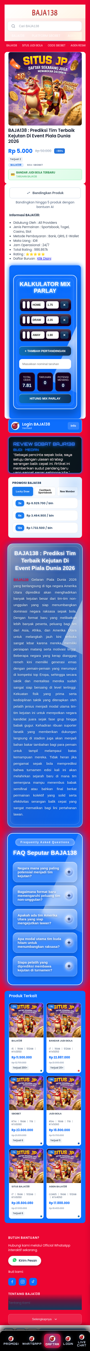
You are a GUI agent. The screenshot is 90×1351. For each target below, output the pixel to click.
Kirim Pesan (24, 1261)
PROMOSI (11, 1341)
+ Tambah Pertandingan (45, 351)
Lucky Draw (22, 491)
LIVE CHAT (81, 1341)
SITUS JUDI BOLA (32, 45)
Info (73, 426)
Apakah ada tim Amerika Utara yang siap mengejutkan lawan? (37, 919)
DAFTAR (52, 1341)
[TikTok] (33, 1282)
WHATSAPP (32, 1341)
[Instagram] (22, 1282)
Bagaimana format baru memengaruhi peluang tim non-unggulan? (39, 895)
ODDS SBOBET (56, 45)
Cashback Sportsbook (45, 491)
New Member (67, 491)
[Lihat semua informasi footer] (45, 1319)
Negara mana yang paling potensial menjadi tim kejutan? (38, 872)
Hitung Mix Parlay (45, 398)
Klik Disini (44, 258)
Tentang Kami (19, 1303)
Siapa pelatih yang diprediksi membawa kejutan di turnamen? (35, 966)
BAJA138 (18, 35)
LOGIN (68, 1341)
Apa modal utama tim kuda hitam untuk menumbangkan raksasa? (39, 943)
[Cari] (13, 26)
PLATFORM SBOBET (46, 35)
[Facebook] (12, 1282)
